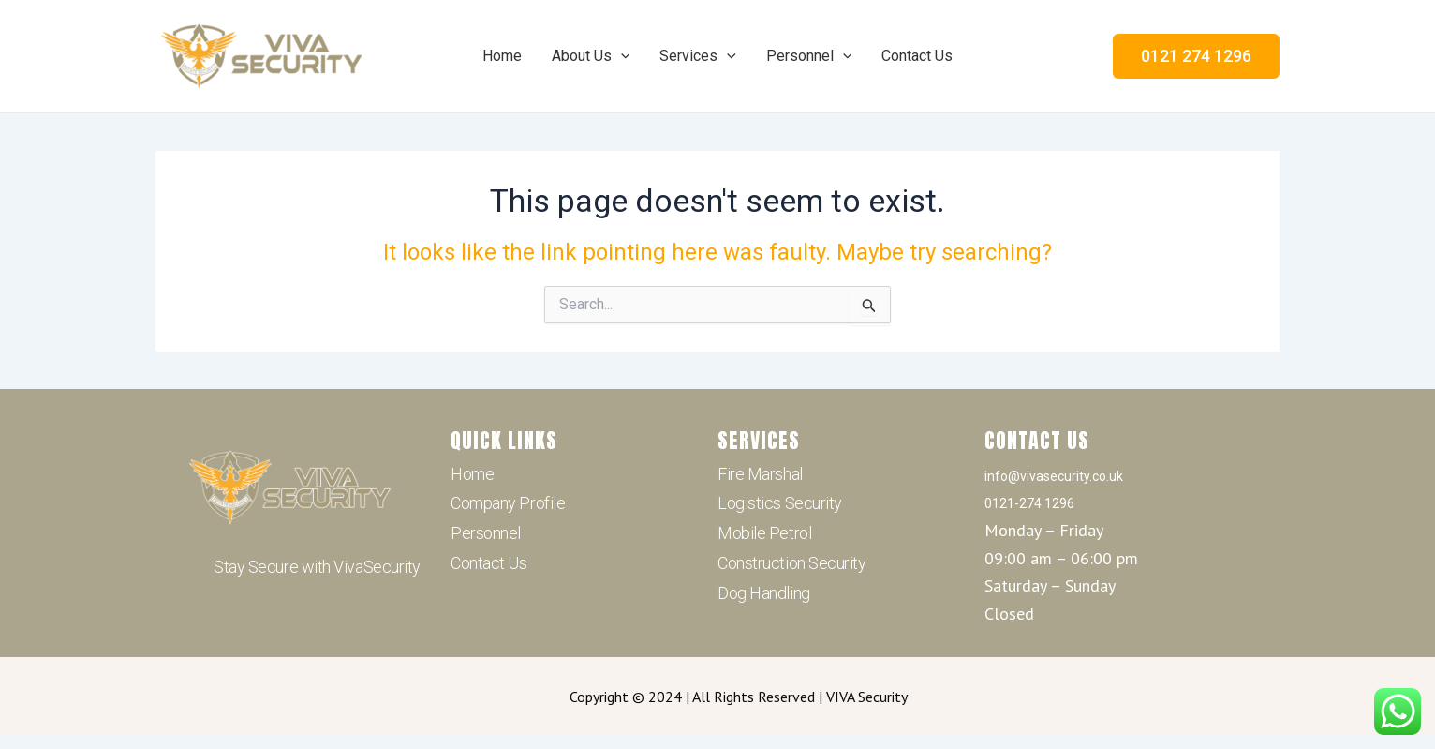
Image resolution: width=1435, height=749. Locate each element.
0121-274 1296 (1029, 503)
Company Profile (508, 503)
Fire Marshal (760, 474)
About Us (591, 56)
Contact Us (917, 56)
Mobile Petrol (764, 533)
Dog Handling (764, 593)
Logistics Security (780, 503)
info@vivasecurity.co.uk (1053, 476)
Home (502, 56)
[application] (621, 56)
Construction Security (792, 563)
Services (697, 56)
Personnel (809, 56)
